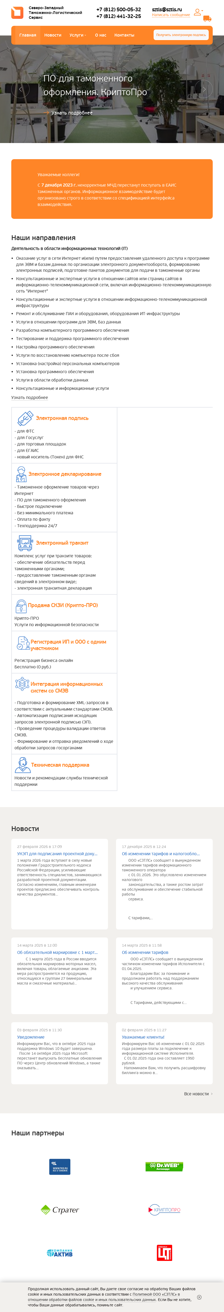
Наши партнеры (25, 1259)
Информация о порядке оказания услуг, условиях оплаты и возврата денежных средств (164, 1221)
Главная (27, 35)
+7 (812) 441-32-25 (118, 16)
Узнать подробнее (72, 113)
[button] (20, 89)
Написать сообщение (171, 15)
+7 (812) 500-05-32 (118, 9)
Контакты (124, 35)
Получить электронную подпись (181, 35)
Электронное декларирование (83, 1243)
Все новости (196, 965)
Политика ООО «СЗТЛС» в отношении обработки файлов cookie (154, 1210)
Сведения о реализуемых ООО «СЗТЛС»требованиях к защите (156, 1200)
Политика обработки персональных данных (160, 1191)
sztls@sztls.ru (167, 9)
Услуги (78, 36)
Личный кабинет (202, 10)
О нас (100, 35)
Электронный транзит (75, 1259)
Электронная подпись (75, 1251)
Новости (53, 35)
